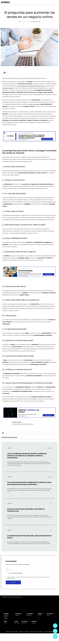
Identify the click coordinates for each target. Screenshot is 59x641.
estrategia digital (7, 88)
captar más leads (34, 104)
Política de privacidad (36, 631)
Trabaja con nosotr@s (11, 631)
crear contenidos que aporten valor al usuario (31, 86)
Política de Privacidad (17, 573)
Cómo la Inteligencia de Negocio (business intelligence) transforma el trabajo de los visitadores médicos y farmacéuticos (27, 455)
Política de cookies (24, 631)
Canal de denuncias (49, 631)
